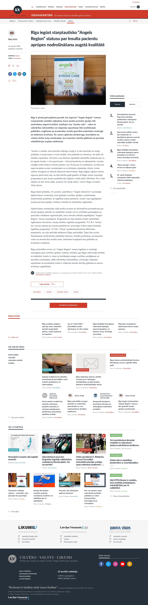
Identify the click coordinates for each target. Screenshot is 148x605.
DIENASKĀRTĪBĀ (70, 7)
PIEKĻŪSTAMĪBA (25, 576)
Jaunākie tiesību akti (30, 536)
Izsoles (66, 539)
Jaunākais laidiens (71, 536)
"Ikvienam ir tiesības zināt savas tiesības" (32, 587)
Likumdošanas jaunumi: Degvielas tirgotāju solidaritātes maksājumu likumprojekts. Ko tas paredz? (127, 120)
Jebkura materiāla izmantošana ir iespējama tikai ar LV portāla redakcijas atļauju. (39, 591)
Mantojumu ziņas (70, 542)
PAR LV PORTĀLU (25, 571)
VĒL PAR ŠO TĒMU (16, 347)
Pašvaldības (17, 58)
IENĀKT (137, 2)
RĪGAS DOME (14, 316)
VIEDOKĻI (59, 7)
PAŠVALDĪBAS (13, 355)
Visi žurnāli (117, 542)
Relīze (18, 56)
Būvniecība (74, 496)
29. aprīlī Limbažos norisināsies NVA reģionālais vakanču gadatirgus (128, 177)
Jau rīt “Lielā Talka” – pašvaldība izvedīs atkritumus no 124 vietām (78, 326)
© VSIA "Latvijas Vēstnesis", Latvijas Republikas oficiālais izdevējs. (33, 594)
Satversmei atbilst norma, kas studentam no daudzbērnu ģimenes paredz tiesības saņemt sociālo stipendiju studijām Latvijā (128, 137)
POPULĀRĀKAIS (117, 96)
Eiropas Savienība (20, 462)
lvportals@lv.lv (69, 576)
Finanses (124, 491)
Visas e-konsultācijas (121, 496)
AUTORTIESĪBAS (25, 579)
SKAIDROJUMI (41, 7)
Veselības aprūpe (62, 292)
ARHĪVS (102, 7)
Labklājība (132, 170)
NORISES (51, 7)
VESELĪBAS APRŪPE (15, 360)
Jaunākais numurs (120, 536)
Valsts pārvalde (92, 468)
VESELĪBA (11, 357)
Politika (22, 499)
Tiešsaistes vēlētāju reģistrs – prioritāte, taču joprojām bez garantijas (18, 493)
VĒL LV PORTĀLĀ (15, 427)
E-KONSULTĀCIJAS (91, 7)
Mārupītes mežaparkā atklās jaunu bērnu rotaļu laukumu (128, 326)
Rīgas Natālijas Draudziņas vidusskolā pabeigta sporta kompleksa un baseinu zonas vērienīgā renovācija (103, 329)
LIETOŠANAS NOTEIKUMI (28, 574)
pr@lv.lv (73, 578)
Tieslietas (126, 145)
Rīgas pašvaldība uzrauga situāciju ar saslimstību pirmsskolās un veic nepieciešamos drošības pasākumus (77, 406)
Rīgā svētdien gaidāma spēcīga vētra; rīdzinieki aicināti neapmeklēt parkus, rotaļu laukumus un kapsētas (51, 329)
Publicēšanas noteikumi (43, 274)
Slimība (76, 292)
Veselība (49, 292)
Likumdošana (127, 128)
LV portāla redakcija (67, 572)
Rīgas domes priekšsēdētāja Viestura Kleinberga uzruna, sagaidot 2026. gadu (124, 362)
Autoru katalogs (119, 539)
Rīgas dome (12, 39)
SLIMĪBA (11, 363)
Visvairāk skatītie (28, 539)
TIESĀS (80, 7)
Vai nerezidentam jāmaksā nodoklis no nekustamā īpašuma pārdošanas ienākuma (124, 442)
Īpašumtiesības (126, 448)
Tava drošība (58, 337)
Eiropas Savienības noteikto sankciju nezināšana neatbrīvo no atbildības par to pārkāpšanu (43, 496)
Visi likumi (26, 542)
